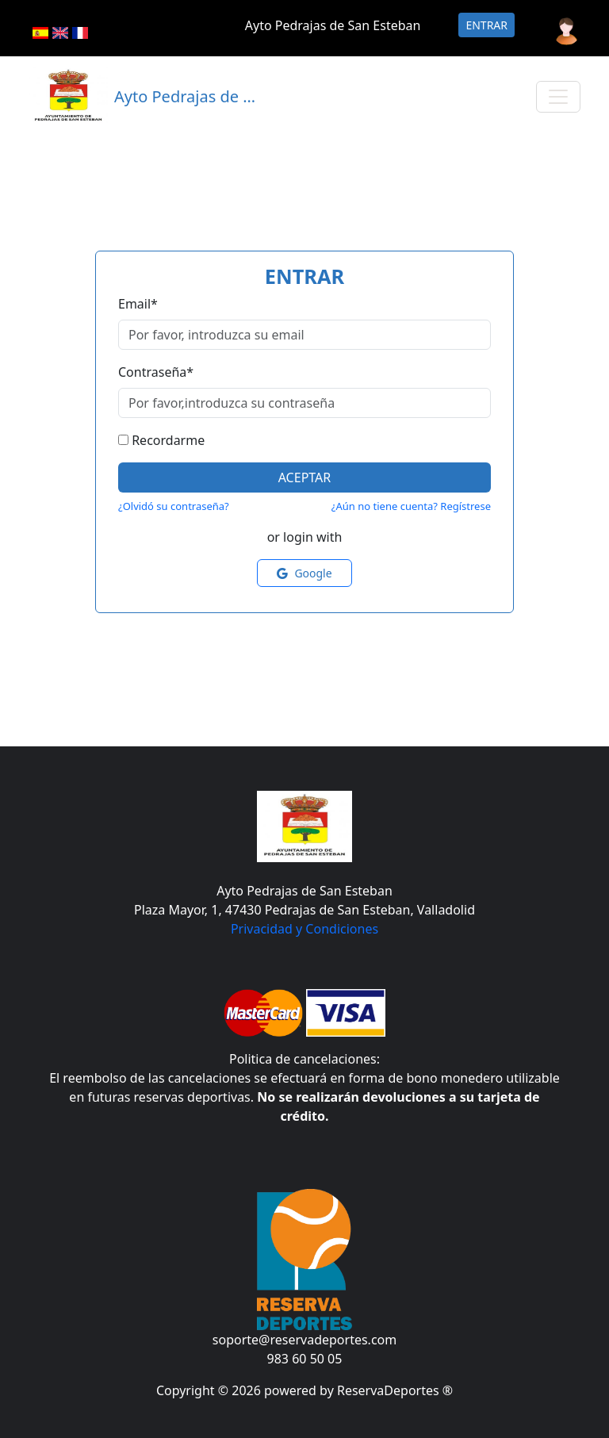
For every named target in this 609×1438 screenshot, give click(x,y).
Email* (138, 304)
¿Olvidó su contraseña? (173, 506)
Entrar (486, 25)
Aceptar (304, 477)
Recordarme (168, 440)
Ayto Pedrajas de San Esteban (333, 25)
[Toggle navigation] (558, 97)
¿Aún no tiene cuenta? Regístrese (411, 506)
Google (304, 573)
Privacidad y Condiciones (304, 929)
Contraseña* (155, 372)
